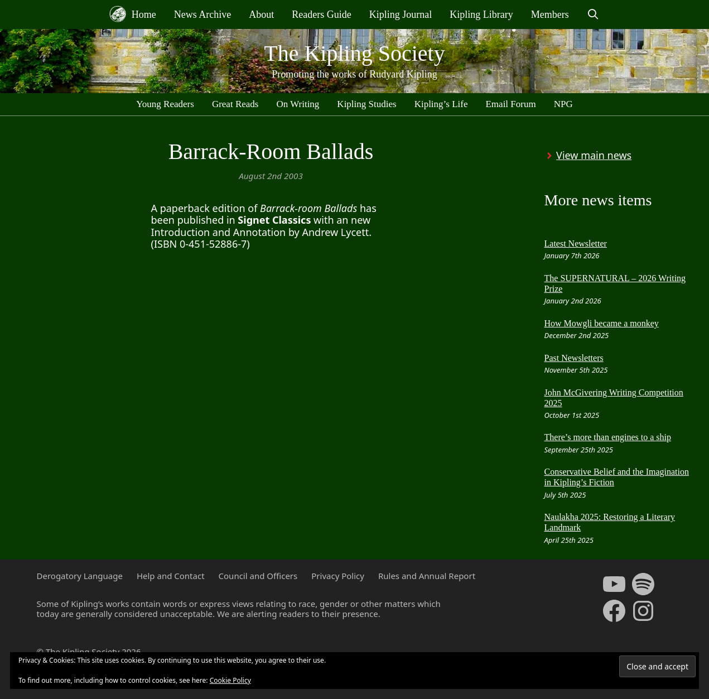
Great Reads (235, 104)
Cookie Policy (230, 680)
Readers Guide (321, 14)
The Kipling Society (354, 53)
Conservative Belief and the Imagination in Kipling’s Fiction (616, 477)
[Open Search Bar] (593, 14)
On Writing (297, 104)
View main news (593, 155)
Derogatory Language (80, 575)
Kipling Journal (400, 14)
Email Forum (510, 104)
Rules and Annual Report (426, 575)
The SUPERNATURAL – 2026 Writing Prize (615, 283)
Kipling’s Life (441, 104)
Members (550, 14)
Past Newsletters (574, 358)
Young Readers (165, 104)
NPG (563, 104)
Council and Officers (258, 575)
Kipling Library (481, 14)
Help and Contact (171, 575)
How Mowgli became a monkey (601, 323)
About (261, 14)
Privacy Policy (337, 575)
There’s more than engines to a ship (608, 437)
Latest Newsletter (575, 243)
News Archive (202, 14)
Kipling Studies (366, 104)
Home (132, 14)
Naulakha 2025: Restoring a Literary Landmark (610, 522)
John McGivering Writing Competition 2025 (613, 398)
